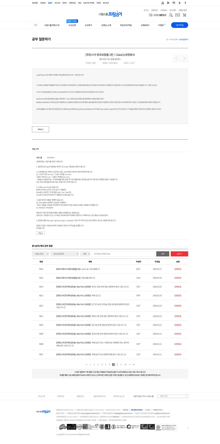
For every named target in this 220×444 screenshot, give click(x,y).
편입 (79, 3)
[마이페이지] (170, 15)
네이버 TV (168, 3)
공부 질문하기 (183, 39)
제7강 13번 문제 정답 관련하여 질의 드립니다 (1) (92, 286)
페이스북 (185, 3)
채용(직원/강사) (99, 396)
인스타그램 (174, 3)
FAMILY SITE (164, 396)
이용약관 (125, 410)
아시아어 (57, 3)
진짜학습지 (72, 3)
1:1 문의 (147, 410)
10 (125, 364)
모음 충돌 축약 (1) (75, 277)
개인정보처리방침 (136, 410)
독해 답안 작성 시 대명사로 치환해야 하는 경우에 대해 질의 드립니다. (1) (92, 344)
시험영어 (43, 3)
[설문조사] (157, 15)
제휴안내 (80, 396)
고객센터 (163, 10)
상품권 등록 (183, 10)
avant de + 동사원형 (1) (78, 269)
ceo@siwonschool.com (162, 413)
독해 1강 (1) (78, 295)
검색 (162, 253)
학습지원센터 (173, 39)
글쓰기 (179, 253)
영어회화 (35, 3)
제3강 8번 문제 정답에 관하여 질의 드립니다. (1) (92, 333)
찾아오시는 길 (118, 396)
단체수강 (60, 396)
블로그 (180, 3)
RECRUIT (106, 3)
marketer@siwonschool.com (123, 413)
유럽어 (50, 3)
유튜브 (162, 3)
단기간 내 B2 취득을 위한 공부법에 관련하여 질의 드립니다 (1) (92, 306)
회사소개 (41, 396)
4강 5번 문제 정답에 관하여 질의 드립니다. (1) (91, 324)
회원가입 (154, 10)
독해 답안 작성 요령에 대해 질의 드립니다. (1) (91, 354)
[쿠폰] (177, 15)
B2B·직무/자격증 (88, 3)
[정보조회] (116, 416)
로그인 (146, 10)
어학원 (98, 3)
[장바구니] (184, 15)
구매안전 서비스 (158, 410)
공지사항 (172, 10)
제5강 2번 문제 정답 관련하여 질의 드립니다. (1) (92, 316)
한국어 (64, 3)
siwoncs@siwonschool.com (90, 413)
